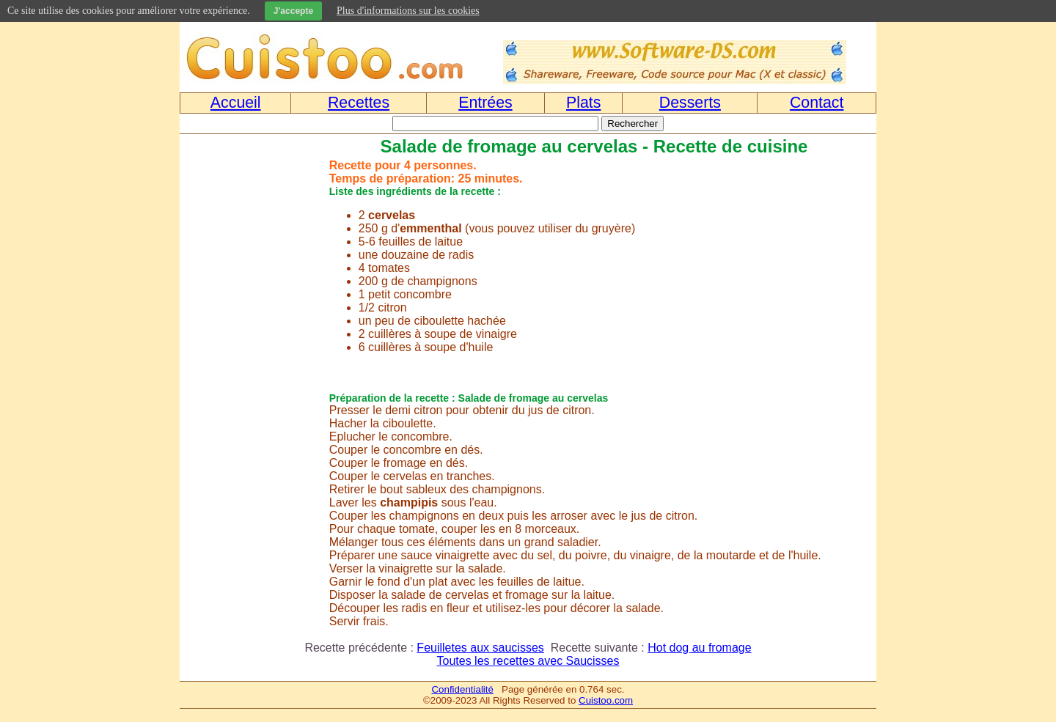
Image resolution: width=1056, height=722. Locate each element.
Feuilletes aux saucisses (480, 647)
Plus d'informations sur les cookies (408, 10)
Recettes (358, 102)
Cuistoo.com (606, 700)
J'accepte (293, 11)
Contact (817, 102)
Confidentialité (462, 689)
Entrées (485, 102)
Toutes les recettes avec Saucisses (527, 661)
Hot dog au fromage (699, 647)
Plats (583, 102)
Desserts (690, 102)
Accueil (235, 102)
